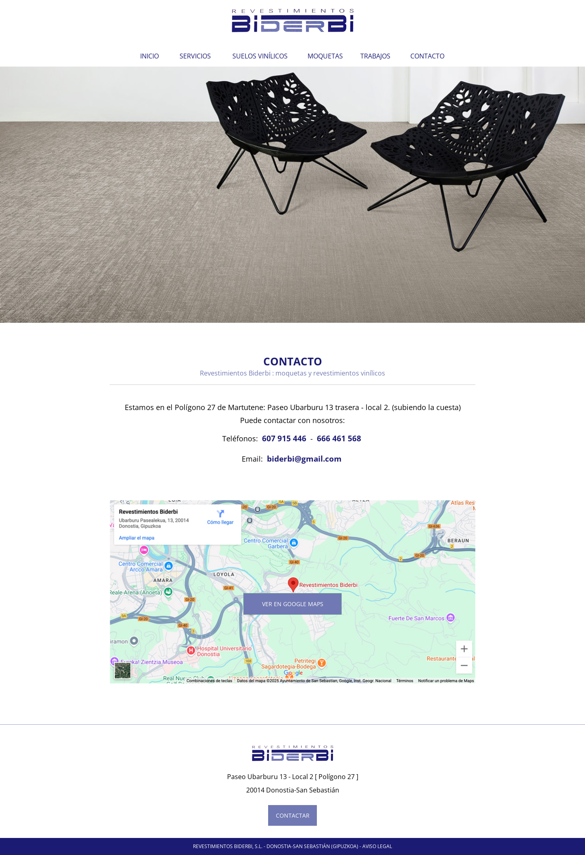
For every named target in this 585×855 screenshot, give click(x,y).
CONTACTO (427, 56)
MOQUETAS (325, 56)
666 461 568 (339, 438)
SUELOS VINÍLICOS (260, 56)
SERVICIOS (195, 56)
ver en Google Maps (292, 604)
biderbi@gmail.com (304, 458)
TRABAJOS (375, 56)
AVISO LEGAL (377, 846)
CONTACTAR (293, 815)
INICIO (149, 56)
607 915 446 (284, 438)
